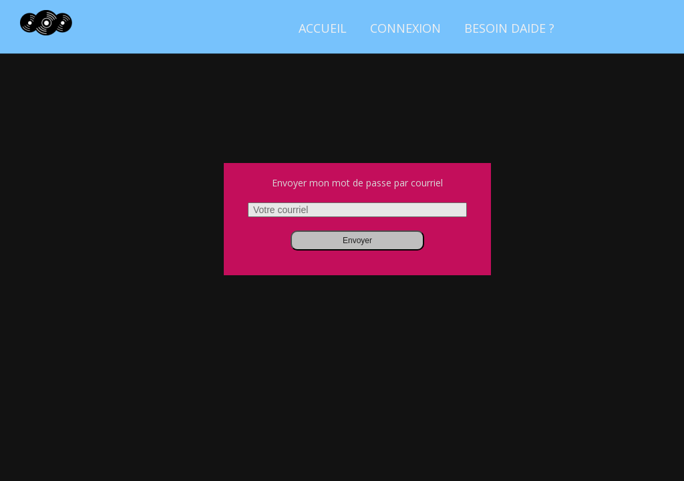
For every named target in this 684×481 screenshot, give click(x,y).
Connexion (405, 28)
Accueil (323, 28)
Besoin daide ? (509, 28)
